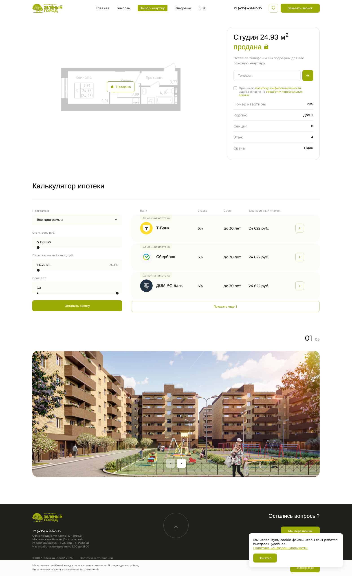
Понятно (265, 558)
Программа (40, 210)
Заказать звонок (300, 8)
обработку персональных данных (270, 93)
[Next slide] (181, 463)
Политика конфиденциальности (280, 548)
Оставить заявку (77, 306)
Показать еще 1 (225, 306)
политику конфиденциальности (278, 88)
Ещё (201, 8)
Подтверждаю (305, 567)
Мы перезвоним (300, 531)
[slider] (38, 247)
